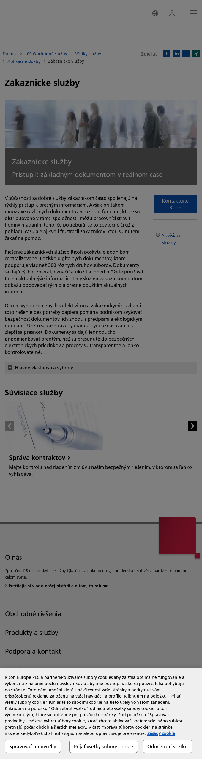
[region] (101, 713)
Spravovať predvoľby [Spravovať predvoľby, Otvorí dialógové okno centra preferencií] (33, 746)
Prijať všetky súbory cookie (103, 746)
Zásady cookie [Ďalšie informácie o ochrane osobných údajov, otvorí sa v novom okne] (161, 733)
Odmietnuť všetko (167, 746)
